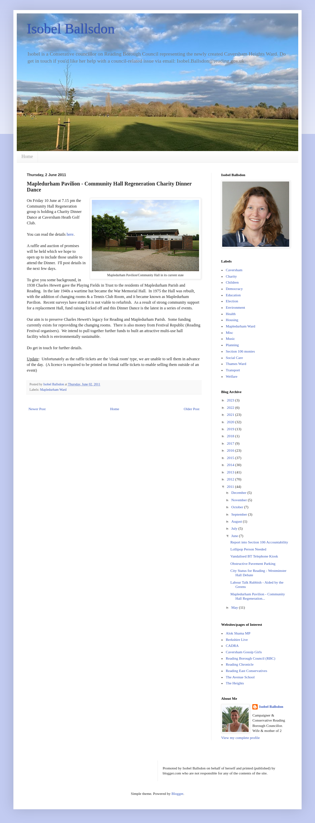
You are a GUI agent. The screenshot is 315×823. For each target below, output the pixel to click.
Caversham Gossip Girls (244, 652)
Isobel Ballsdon (71, 28)
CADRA (232, 646)
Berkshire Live (237, 640)
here (70, 234)
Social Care (234, 358)
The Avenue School (240, 677)
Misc (229, 332)
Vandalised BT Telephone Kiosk (254, 556)
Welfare (232, 376)
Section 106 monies (240, 351)
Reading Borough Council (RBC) (250, 658)
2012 (231, 479)
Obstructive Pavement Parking (252, 564)
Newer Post (37, 409)
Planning (232, 345)
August (237, 521)
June (235, 536)
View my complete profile (240, 738)
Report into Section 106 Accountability (259, 542)
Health (231, 314)
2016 (231, 450)
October (237, 507)
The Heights (235, 683)
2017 (231, 443)
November (239, 500)
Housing (232, 320)
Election (232, 301)
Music (230, 338)
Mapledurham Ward (53, 389)
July (234, 528)
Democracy (234, 289)
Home (27, 156)
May (235, 607)
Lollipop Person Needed (248, 549)
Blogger (177, 794)
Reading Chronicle (240, 664)
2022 (231, 407)
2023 (231, 400)
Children (232, 282)
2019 (231, 429)
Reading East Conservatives (246, 671)
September (239, 514)
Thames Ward (236, 364)
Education (233, 295)
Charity (231, 276)
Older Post (191, 409)
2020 (231, 422)
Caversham (234, 270)
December (239, 493)
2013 (231, 472)
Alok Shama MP (238, 633)
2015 (231, 458)
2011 (231, 486)
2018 (231, 436)
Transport (233, 370)
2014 (231, 465)
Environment (235, 307)
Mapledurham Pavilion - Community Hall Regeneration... (257, 596)
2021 (231, 415)
